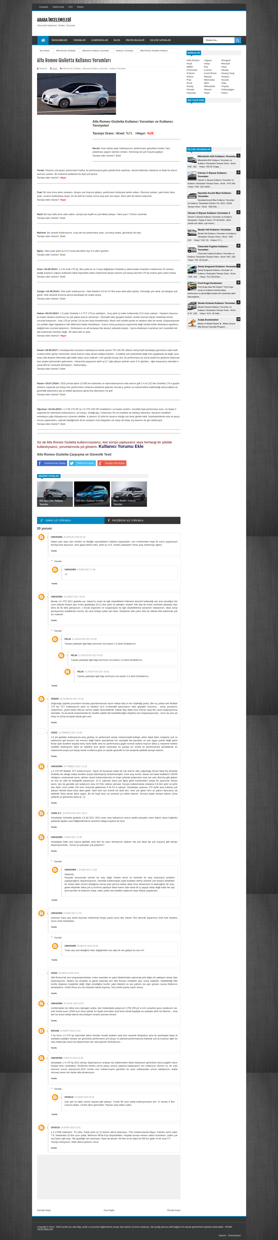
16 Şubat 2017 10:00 (74, 597)
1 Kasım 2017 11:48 (87, 870)
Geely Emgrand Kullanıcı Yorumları (217, 266)
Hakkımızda (58, 7)
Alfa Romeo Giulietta (72, 68)
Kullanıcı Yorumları (117, 68)
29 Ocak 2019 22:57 (74, 1003)
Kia (206, 66)
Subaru (225, 76)
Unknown (56, 537)
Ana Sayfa (109, 1210)
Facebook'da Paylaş (51, 463)
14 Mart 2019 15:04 (70, 1031)
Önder (55, 699)
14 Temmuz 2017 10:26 (70, 732)
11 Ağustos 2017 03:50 (84, 639)
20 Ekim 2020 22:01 (71, 1127)
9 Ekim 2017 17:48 (86, 569)
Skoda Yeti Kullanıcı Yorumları (214, 229)
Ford (189, 83)
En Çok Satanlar (160, 40)
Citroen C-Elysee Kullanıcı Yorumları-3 (209, 213)
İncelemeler (59, 40)
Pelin (68, 639)
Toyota (225, 86)
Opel (207, 93)
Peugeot (226, 60)
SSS (70, 7)
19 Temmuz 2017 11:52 (75, 766)
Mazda (208, 76)
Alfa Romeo (193, 60)
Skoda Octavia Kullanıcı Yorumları (216, 303)
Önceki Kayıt (173, 1210)
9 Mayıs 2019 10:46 (73, 1058)
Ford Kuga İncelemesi (210, 283)
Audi (189, 63)
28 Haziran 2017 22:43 (72, 699)
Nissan (208, 89)
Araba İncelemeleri (208, 319)
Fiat (189, 79)
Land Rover (211, 73)
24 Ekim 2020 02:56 (84, 1097)
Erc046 (55, 1031)
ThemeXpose (234, 1235)
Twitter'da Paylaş (81, 463)
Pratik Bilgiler (135, 40)
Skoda (225, 70)
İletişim (80, 7)
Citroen (191, 73)
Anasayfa (43, 7)
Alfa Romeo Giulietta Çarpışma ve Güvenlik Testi (74, 454)
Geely (190, 86)
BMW (190, 66)
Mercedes (210, 79)
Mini (207, 83)
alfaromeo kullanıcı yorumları (95, 68)
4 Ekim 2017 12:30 (73, 837)
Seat (224, 66)
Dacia (190, 76)
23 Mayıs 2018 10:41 (69, 973)
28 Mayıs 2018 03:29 (87, 946)
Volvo (225, 93)
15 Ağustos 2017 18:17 (74, 813)
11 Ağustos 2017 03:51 (90, 655)
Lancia (208, 70)
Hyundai (191, 93)
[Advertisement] (176, 23)
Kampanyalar (99, 40)
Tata (224, 83)
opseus (69, 1097)
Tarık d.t (56, 813)
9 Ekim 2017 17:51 (73, 913)
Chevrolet (192, 70)
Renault (226, 63)
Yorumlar (79, 40)
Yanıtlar (58, 561)
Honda (190, 89)
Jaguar (208, 60)
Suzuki (225, 79)
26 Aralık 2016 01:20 (74, 537)
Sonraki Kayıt (44, 1210)
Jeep (207, 63)
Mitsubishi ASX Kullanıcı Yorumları (217, 156)
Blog (117, 40)
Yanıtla (54, 551)
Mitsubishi (210, 86)
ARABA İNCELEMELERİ (54, 20)
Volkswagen (228, 89)
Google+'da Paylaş (111, 463)
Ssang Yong (228, 73)
